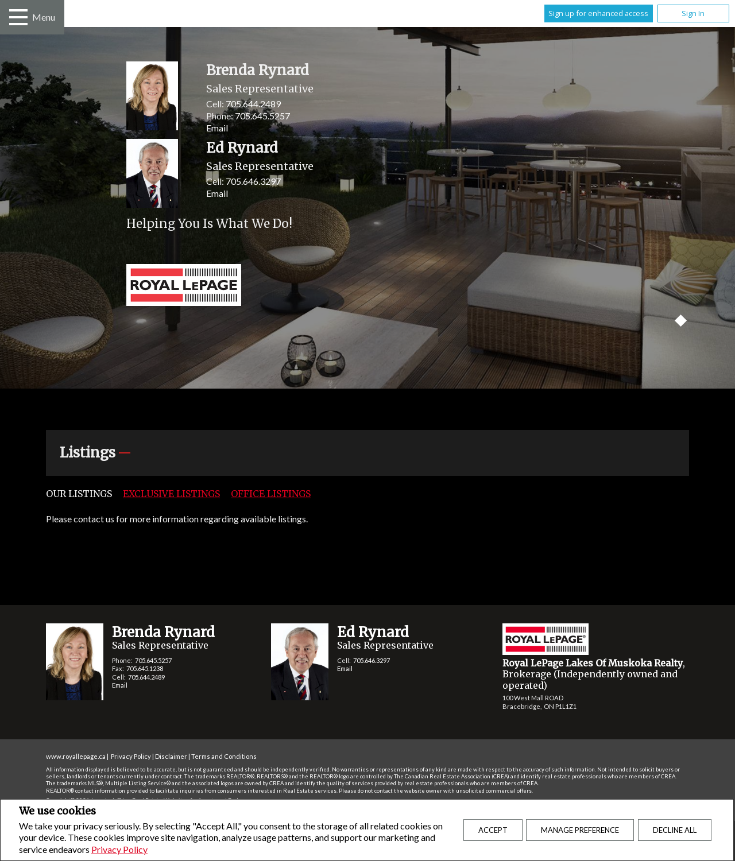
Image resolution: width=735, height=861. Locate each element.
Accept (493, 830)
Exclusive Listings (171, 493)
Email (217, 127)
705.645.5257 (262, 115)
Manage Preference (580, 830)
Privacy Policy (119, 849)
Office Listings (271, 493)
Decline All (675, 830)
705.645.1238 (144, 668)
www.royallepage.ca (76, 756)
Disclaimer (171, 756)
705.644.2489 (253, 103)
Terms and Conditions (224, 756)
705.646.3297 (253, 181)
